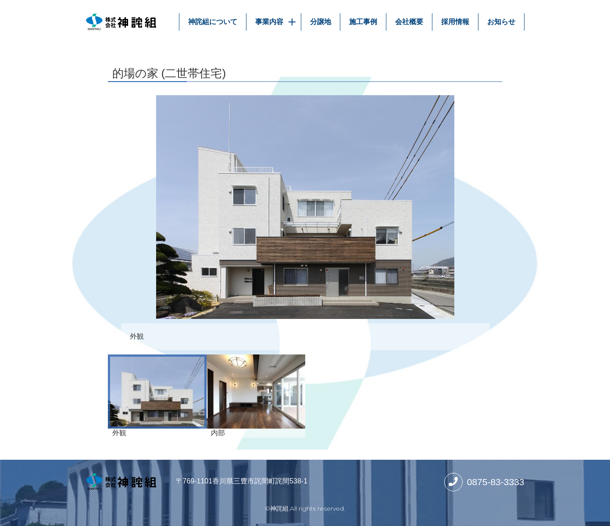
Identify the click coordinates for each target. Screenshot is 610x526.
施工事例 (363, 21)
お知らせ (501, 21)
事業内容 (277, 22)
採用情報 (455, 21)
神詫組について (212, 21)
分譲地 (320, 21)
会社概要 (409, 21)
